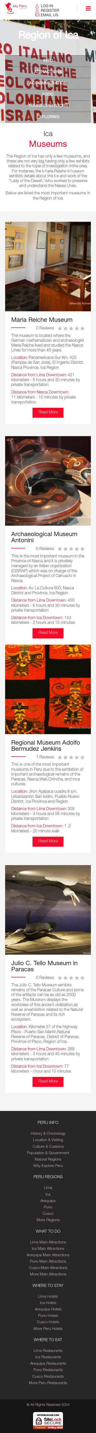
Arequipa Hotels (48, 1309)
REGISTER (50, 11)
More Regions (48, 1220)
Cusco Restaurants (48, 1377)
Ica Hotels (48, 1303)
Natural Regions (48, 1160)
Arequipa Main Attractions (48, 1255)
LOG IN (47, 6)
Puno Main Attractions (48, 1262)
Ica (48, 1195)
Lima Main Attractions (48, 1242)
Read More (48, 413)
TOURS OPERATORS (48, 106)
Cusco (48, 1214)
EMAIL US (49, 15)
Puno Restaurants (48, 1370)
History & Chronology (48, 1134)
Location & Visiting (48, 1140)
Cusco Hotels (48, 1322)
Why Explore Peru (48, 1166)
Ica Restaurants (48, 1357)
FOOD (48, 95)
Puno (48, 1207)
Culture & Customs (48, 1147)
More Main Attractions (48, 1274)
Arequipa (48, 1201)
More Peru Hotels (48, 1329)
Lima (48, 1188)
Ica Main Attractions (48, 1249)
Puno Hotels (48, 1316)
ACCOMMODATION (48, 84)
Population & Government (48, 1153)
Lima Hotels (48, 1297)
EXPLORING (48, 117)
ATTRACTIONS (48, 72)
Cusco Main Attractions (48, 1268)
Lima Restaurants (48, 1351)
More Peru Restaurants (48, 1383)
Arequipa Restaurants (48, 1364)
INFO (48, 61)
